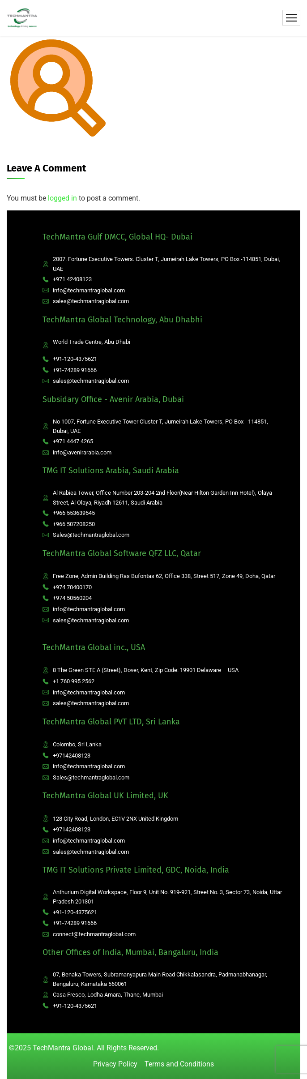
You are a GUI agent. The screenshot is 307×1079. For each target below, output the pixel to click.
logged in (62, 198)
